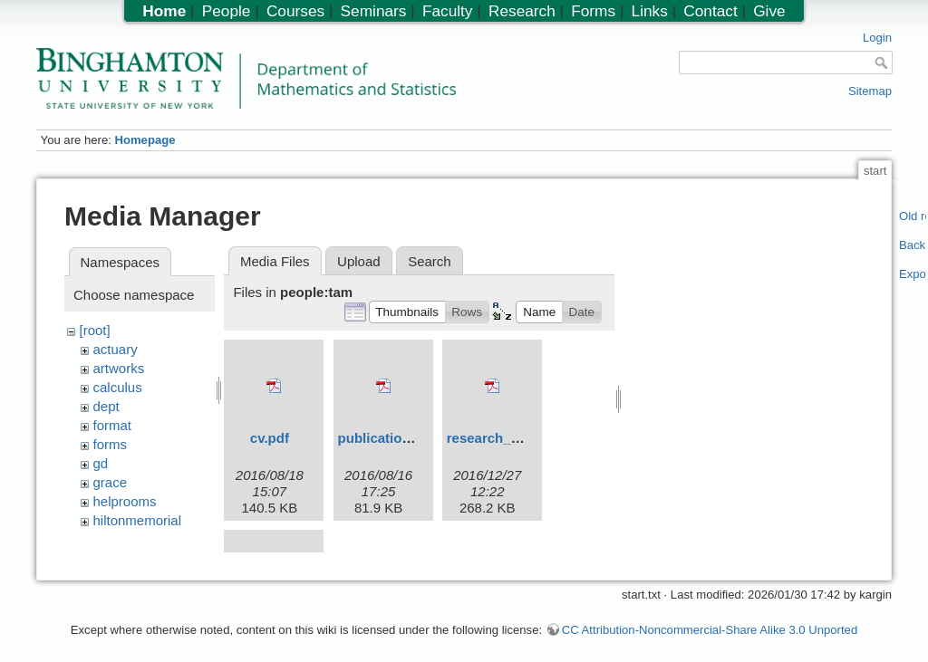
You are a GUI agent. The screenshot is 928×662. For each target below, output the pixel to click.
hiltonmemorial (137, 520)
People (226, 11)
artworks (119, 368)
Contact (710, 11)
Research (522, 11)
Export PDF (913, 274)
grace (110, 482)
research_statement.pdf (523, 438)
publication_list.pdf (400, 438)
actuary (115, 349)
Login (877, 37)
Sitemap (870, 91)
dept (106, 406)
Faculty (447, 11)
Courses (295, 11)
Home (164, 11)
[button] (407, 311)
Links (650, 11)
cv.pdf (269, 438)
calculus (117, 387)
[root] (95, 330)
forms (110, 444)
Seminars (374, 11)
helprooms (125, 501)
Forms (593, 11)
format (112, 425)
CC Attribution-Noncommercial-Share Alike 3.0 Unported (709, 620)
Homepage (144, 140)
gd (101, 463)
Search (429, 261)
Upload (359, 261)
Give (769, 11)
